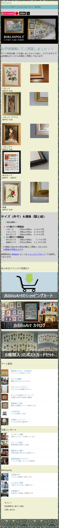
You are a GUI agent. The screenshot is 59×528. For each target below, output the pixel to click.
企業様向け (34, 492)
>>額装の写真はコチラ (13, 249)
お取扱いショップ (34, 421)
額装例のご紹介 (34, 404)
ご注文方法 (37, 7)
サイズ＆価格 (34, 380)
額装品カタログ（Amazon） (34, 372)
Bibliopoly (6, 2)
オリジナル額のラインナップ (34, 396)
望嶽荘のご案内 (34, 452)
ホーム (3, 7)
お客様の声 (34, 476)
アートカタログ (11, 7)
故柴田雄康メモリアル (34, 460)
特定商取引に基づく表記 (13, 506)
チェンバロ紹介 (34, 444)
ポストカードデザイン (34, 388)
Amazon (15, 254)
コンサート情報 (34, 435)
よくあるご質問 (34, 484)
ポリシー (6, 503)
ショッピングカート (37, 254)
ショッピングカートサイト (25, 7)
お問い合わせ (8, 510)
